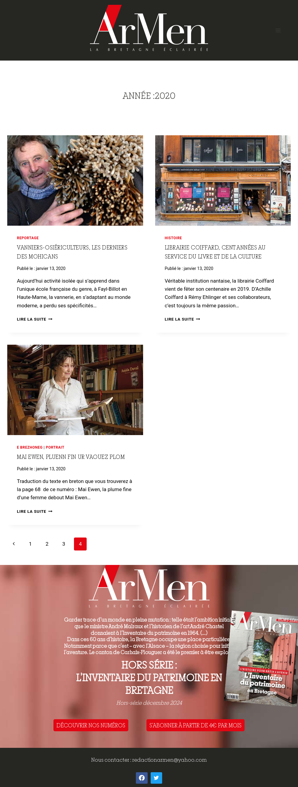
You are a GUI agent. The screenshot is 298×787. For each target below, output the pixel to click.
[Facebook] (141, 778)
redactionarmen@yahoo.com (169, 759)
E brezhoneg (30, 447)
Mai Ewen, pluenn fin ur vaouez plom (71, 456)
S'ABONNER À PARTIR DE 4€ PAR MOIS (195, 725)
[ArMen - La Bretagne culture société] (149, 28)
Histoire (173, 238)
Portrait (55, 447)
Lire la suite (34, 319)
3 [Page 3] (63, 544)
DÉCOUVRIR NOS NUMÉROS (90, 725)
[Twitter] (156, 778)
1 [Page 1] (30, 544)
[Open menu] (278, 30)
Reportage (28, 238)
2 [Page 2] (47, 544)
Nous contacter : (111, 759)
